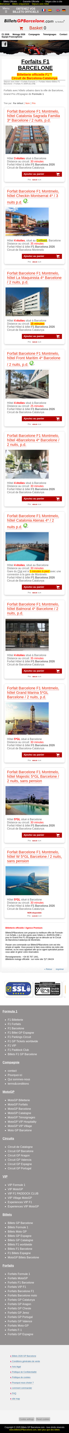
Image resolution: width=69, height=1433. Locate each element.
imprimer (60, 969)
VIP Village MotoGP (20, 1197)
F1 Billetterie (15, 1019)
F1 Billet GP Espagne (21, 1032)
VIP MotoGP (15, 1189)
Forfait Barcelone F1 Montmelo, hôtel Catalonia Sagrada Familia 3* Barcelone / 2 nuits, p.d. (33, 115)
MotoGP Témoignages (21, 1117)
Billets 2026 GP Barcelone (24, 1356)
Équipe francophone (12, 37)
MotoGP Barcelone (19, 1108)
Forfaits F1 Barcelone (21, 1282)
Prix (34, 103)
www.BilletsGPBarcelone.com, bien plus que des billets (34, 1430)
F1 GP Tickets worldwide (23, 1041)
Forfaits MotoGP (18, 1278)
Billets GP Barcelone (20, 1223)
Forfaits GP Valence (20, 1321)
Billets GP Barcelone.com (33, 1427)
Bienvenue (5, 4)
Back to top (65, 1417)
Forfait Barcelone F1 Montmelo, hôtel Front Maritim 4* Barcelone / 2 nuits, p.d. (33, 359)
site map (16, 1399)
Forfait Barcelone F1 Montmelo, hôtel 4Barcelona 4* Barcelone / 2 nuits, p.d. (33, 440)
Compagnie (34, 34)
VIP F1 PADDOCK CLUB (23, 1193)
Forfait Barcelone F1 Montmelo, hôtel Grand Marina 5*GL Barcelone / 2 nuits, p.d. (33, 692)
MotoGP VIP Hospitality (22, 1121)
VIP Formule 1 (16, 1184)
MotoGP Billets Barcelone (23, 1257)
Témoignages (49, 34)
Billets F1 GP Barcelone (22, 1054)
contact (63, 34)
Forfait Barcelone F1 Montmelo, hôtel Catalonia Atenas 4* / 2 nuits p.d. (33, 521)
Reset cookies (42, 1419)
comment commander (22, 1388)
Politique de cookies (21, 1377)
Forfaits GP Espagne (20, 1334)
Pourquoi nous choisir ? (23, 1383)
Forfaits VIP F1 (17, 1286)
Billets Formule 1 (18, 1227)
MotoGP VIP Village (20, 1126)
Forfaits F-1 (15, 1329)
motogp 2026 (19, 34)
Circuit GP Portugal (19, 1168)
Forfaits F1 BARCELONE (24, 84)
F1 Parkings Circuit (19, 1037)
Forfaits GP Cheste (19, 1308)
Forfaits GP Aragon (19, 1304)
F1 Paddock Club (18, 1049)
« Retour (48, 969)
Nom (27, 103)
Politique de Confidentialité (24, 1372)
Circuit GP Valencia (19, 1159)
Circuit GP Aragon (19, 1155)
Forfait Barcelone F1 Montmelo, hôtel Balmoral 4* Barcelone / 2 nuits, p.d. (33, 608)
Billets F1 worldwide (20, 1244)
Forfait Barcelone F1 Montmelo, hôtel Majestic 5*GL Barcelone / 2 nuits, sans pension (33, 776)
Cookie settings (27, 1419)
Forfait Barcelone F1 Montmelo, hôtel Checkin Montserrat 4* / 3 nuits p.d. (33, 196)
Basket (36, 27)
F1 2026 (5, 34)
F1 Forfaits (14, 1024)
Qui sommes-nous (19, 1079)
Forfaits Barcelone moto (22, 1295)
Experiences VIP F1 (20, 1202)
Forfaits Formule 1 (29, 82)
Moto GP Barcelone (20, 1130)
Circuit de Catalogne (20, 1146)
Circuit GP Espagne (20, 1164)
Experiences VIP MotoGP (23, 1206)
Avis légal (16, 1366)
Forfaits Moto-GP (18, 1325)
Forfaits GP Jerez (18, 1312)
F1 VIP (12, 1045)
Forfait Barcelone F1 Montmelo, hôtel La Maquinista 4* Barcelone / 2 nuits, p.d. (34, 277)
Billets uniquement (20, 4)
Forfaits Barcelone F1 (21, 1291)
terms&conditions (18, 1083)
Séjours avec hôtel (40, 4)
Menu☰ (6, 10)
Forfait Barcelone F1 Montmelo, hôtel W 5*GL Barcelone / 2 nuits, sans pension (34, 856)
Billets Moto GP (17, 1231)
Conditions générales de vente (26, 1361)
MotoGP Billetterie (19, 1100)
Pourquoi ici (15, 1075)
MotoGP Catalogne (19, 1113)
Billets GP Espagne (19, 1235)
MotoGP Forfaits (18, 1104)
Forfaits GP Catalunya (21, 1299)
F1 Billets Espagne (19, 1253)
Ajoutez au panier (34, 174)
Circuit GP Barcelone (20, 1151)
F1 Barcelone (16, 1028)
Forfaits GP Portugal (20, 1317)
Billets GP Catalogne (20, 1240)
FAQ (14, 1393)
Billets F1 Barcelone (20, 1248)
